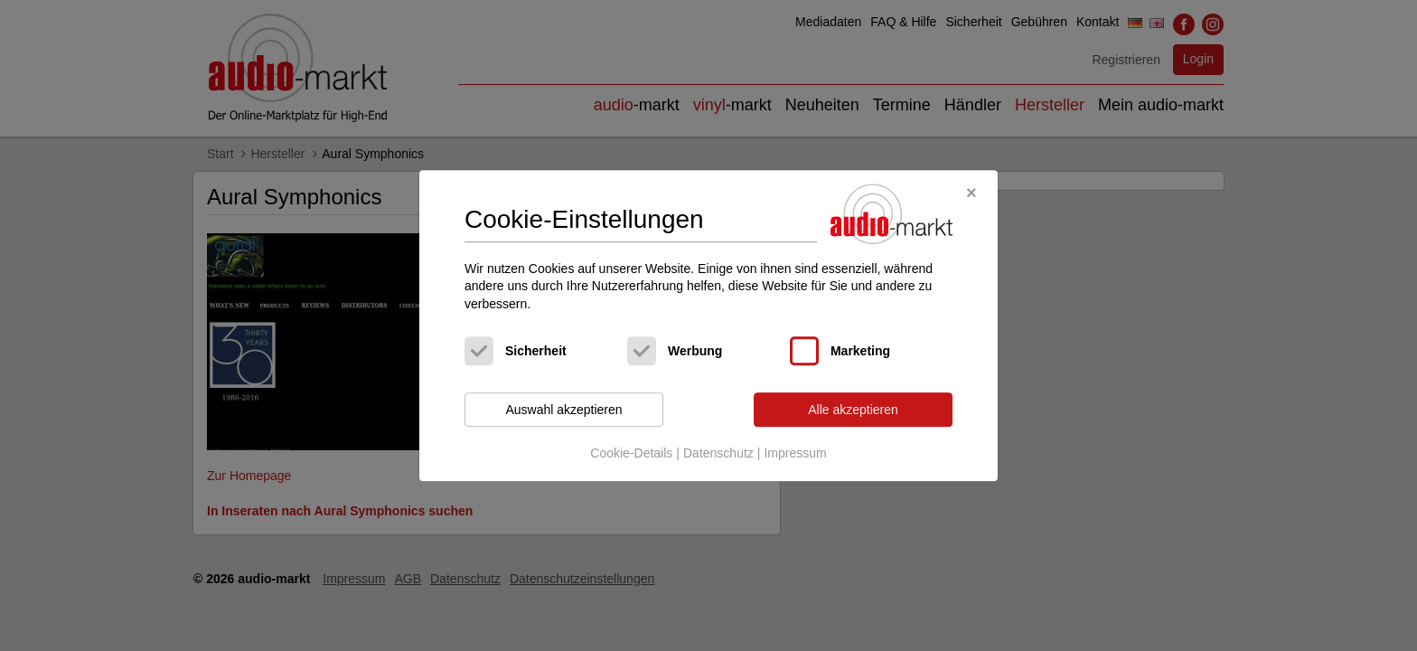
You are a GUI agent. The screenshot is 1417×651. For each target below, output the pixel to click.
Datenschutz (718, 453)
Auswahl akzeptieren (563, 409)
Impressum (795, 453)
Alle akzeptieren (853, 409)
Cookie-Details (631, 453)
